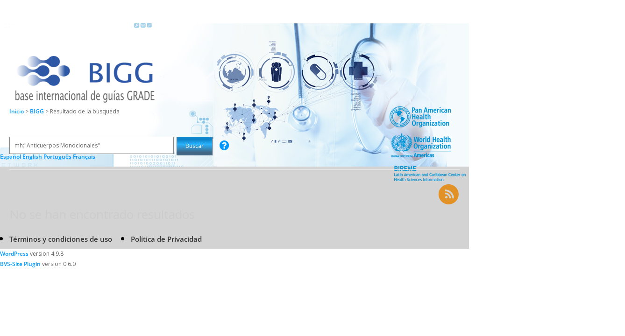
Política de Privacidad (166, 239)
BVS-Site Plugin (20, 264)
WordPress (14, 254)
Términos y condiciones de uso (60, 239)
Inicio (16, 111)
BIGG (37, 111)
